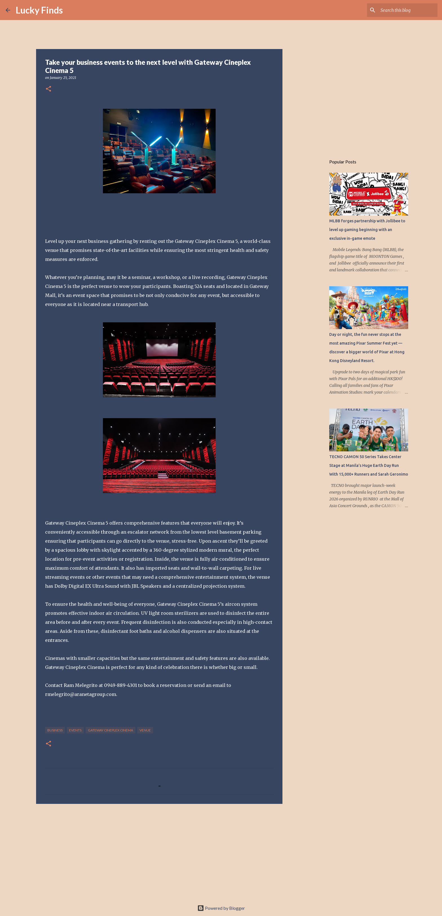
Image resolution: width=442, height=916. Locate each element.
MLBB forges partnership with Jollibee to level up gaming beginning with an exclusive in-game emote (367, 230)
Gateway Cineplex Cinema (110, 730)
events (75, 730)
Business (55, 730)
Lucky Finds (39, 10)
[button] (48, 89)
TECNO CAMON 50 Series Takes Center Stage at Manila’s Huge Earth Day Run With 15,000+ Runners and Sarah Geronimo (368, 465)
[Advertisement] (159, 851)
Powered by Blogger (221, 908)
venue (145, 730)
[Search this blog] (407, 10)
